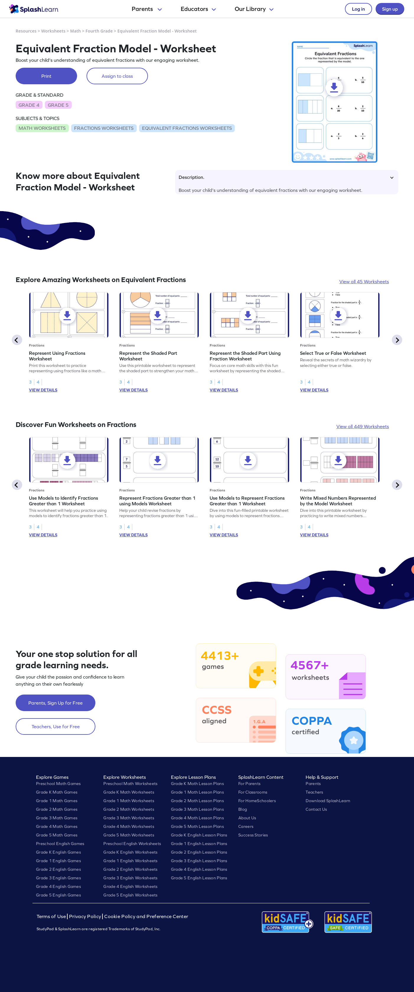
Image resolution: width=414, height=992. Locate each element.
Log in (358, 9)
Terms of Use (52, 916)
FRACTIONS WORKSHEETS (103, 128)
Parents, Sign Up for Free (55, 702)
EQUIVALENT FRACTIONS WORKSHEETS (187, 128)
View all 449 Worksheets (362, 426)
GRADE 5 (58, 105)
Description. (286, 177)
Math (75, 31)
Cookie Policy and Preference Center (146, 916)
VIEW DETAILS (43, 390)
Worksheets (53, 31)
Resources (26, 31)
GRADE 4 (29, 105)
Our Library (254, 9)
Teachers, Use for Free (56, 726)
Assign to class (117, 76)
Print (46, 76)
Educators (198, 9)
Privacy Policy (85, 916)
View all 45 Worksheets (364, 281)
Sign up (390, 9)
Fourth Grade (99, 31)
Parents (147, 9)
